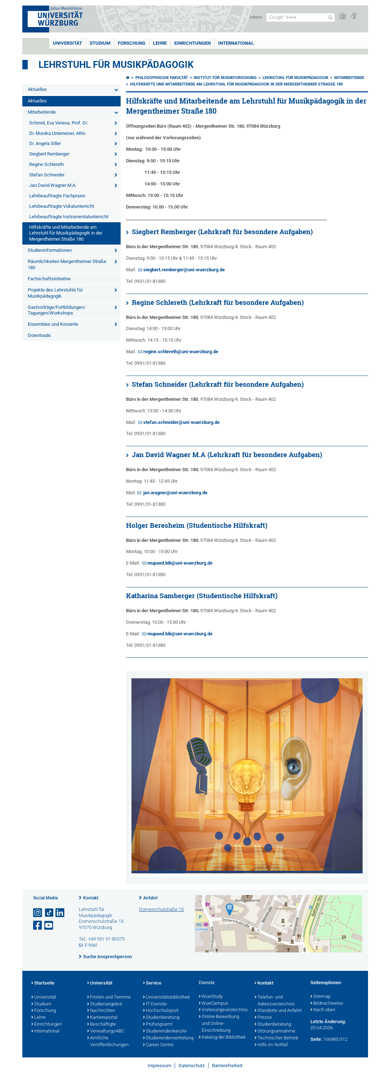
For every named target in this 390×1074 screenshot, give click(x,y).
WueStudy (211, 997)
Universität (67, 43)
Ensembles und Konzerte (53, 324)
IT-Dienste (155, 1004)
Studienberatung (161, 1017)
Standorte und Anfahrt (278, 1011)
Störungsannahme (275, 1031)
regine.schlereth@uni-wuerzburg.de (180, 351)
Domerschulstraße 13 (161, 909)
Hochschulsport (160, 1011)
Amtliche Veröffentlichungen (108, 1041)
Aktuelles (37, 89)
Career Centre (158, 1045)
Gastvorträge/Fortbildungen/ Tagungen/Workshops (56, 310)
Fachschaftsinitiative (49, 278)
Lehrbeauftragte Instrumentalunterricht (68, 216)
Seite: (316, 1039)
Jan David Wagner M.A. (52, 185)
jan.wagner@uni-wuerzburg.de (174, 492)
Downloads (39, 335)
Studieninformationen (50, 250)
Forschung (131, 43)
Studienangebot (104, 1004)
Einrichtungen (192, 43)
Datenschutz (192, 1065)
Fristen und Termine (109, 997)
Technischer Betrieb (276, 1038)
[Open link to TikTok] (49, 913)
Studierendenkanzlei (165, 1031)
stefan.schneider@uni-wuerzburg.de (181, 422)
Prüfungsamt (157, 1024)
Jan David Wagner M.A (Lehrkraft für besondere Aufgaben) (227, 454)
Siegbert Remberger (49, 154)
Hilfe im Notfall (271, 1045)
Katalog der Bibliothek (222, 1037)
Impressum (159, 1065)
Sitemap (320, 997)
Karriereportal (102, 1017)
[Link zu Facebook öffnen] (38, 925)
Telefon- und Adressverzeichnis (275, 1001)
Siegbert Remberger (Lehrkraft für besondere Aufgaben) (222, 231)
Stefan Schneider (46, 174)
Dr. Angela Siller (45, 143)
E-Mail (91, 945)
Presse (263, 1017)
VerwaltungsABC (105, 1031)
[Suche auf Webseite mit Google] (300, 17)
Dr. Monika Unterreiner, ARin (57, 133)
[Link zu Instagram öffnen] (38, 913)
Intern (256, 17)
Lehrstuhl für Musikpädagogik (116, 64)
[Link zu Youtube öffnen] (49, 925)
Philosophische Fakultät (161, 77)
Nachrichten (101, 1011)
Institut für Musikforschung (225, 77)
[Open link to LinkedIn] (60, 913)
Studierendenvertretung (167, 1038)
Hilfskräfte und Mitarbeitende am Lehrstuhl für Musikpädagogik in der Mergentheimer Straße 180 (65, 233)
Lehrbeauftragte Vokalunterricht (61, 206)
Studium (100, 43)
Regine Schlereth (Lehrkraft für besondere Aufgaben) (218, 302)
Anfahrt (150, 897)
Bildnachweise (326, 1003)
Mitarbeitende (42, 112)
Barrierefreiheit (227, 1065)
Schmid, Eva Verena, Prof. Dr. (58, 123)
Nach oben (322, 1010)
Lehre (160, 43)
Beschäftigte (101, 1024)
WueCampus (213, 1003)
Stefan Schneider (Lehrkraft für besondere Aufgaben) (218, 384)
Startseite (42, 983)
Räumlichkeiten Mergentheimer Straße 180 (67, 264)
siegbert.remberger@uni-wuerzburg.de (184, 269)
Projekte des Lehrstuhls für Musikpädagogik (55, 293)
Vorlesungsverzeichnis (223, 1010)
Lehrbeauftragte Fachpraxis (57, 195)
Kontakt (90, 897)
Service (152, 983)
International (236, 43)
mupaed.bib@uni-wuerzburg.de (179, 563)
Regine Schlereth (46, 164)
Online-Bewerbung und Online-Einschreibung (219, 1024)
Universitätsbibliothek (166, 997)
